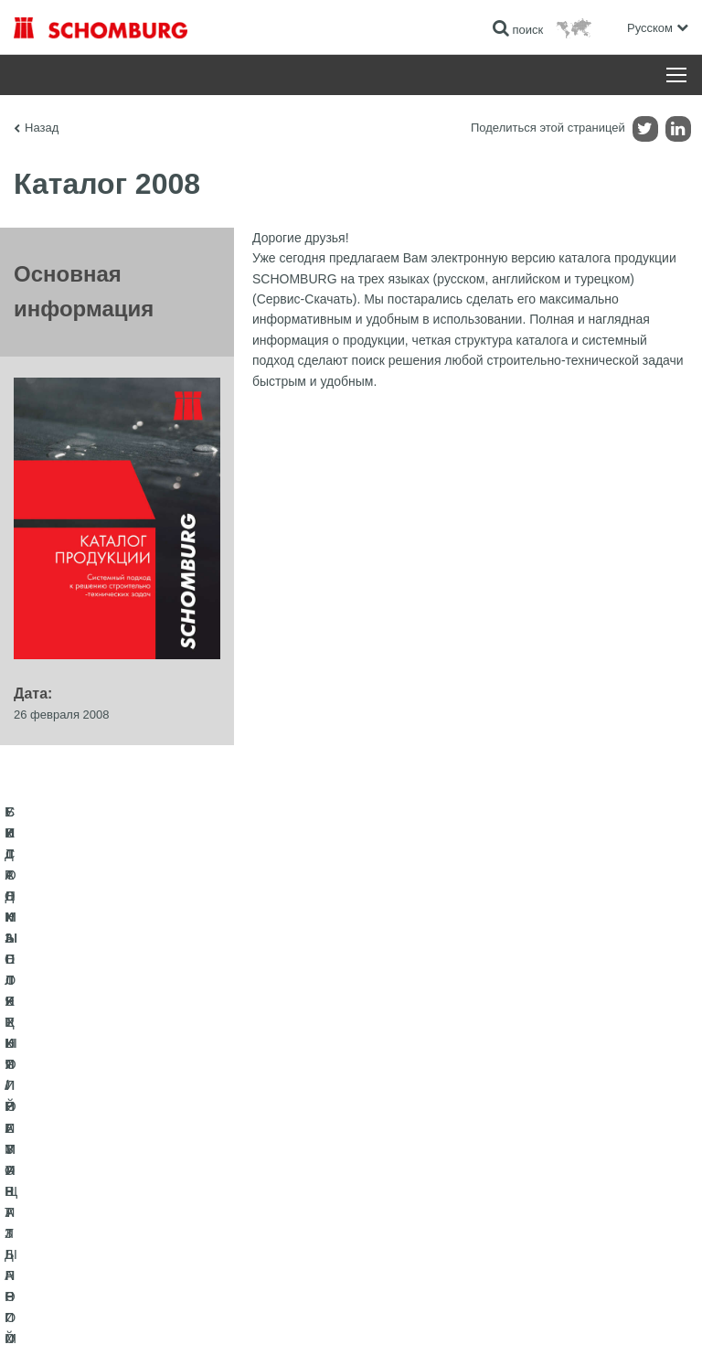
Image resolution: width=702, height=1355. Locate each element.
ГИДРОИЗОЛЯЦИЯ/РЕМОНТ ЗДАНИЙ (112, 1100)
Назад (41, 127)
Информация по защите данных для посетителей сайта (261, 1319)
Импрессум (104, 1319)
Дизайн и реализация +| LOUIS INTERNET (593, 1319)
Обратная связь (405, 1154)
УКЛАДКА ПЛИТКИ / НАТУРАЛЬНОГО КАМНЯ (131, 1127)
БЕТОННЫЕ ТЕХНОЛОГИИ (84, 1209)
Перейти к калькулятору (426, 1100)
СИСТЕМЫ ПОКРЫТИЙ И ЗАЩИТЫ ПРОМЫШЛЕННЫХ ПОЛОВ (157, 1168)
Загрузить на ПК (406, 1127)
